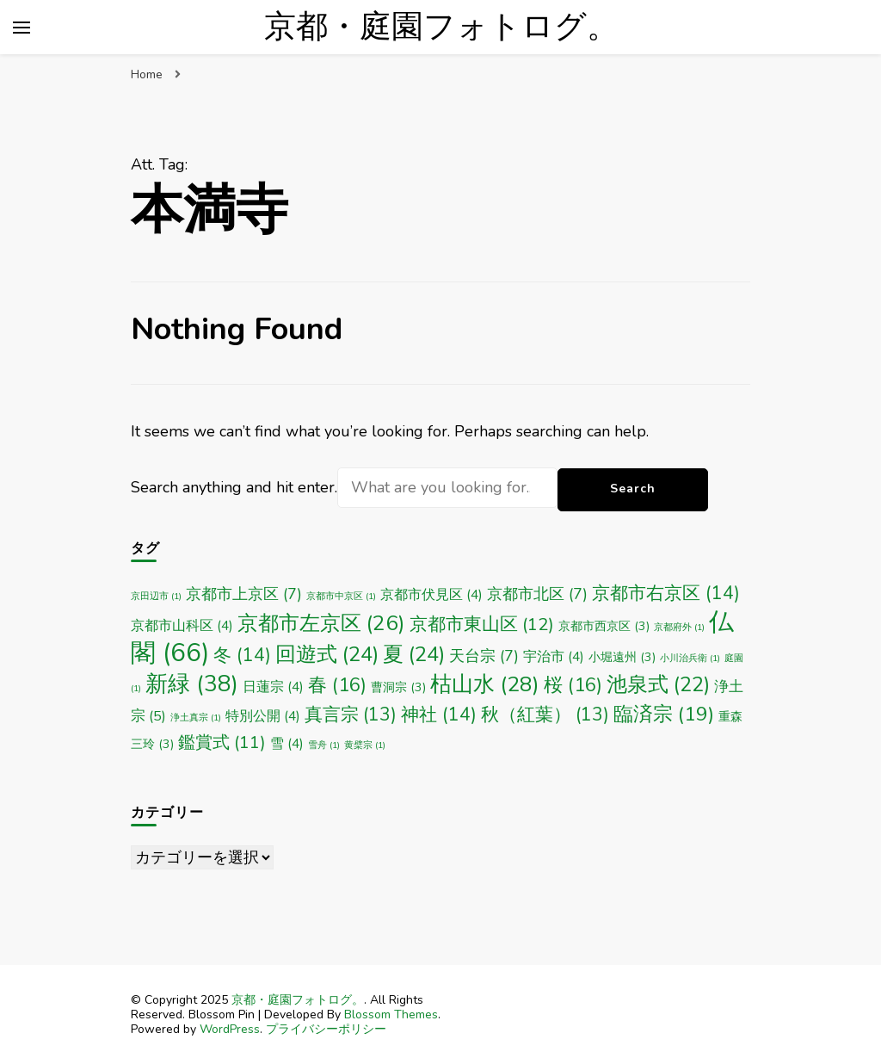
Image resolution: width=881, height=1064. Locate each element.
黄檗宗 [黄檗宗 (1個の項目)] (364, 745)
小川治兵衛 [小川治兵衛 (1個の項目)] (690, 658)
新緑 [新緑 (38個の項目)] (191, 683)
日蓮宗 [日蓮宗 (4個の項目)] (273, 686)
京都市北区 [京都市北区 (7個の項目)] (537, 594)
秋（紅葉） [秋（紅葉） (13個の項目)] (545, 714)
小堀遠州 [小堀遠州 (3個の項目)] (622, 657)
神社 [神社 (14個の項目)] (439, 714)
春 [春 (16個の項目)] (337, 685)
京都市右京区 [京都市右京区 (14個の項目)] (666, 593)
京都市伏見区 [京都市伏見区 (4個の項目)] (431, 594)
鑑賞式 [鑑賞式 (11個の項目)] (222, 742)
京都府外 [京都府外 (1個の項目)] (679, 627)
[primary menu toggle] (21, 28)
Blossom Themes (391, 1014)
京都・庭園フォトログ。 (441, 27)
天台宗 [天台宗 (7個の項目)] (484, 656)
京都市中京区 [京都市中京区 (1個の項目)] (341, 596)
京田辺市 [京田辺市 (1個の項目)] (156, 596)
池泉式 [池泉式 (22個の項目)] (658, 684)
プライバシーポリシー (326, 1029)
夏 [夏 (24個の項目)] (414, 654)
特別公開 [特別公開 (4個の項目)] (262, 716)
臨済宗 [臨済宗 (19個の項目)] (663, 714)
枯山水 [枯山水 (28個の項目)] (484, 684)
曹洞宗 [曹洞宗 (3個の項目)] (398, 687)
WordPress (230, 1029)
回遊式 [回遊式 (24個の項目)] (327, 654)
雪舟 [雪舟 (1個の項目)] (324, 745)
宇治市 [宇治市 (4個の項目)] (553, 656)
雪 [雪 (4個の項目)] (287, 743)
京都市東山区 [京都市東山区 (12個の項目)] (482, 624)
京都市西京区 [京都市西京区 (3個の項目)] (604, 626)
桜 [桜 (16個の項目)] (573, 685)
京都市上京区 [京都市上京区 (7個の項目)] (244, 594)
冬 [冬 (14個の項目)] (242, 655)
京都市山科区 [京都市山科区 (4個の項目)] (182, 625)
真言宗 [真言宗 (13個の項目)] (351, 714)
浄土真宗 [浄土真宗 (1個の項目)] (195, 717)
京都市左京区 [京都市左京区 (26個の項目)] (321, 623)
